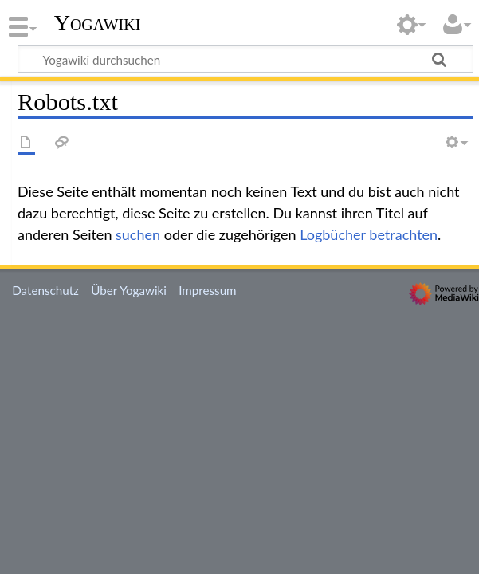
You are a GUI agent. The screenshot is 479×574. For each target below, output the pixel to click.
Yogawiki (97, 23)
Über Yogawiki (129, 290)
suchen (138, 234)
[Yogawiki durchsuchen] (245, 59)
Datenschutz (45, 290)
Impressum (208, 290)
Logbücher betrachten (369, 234)
